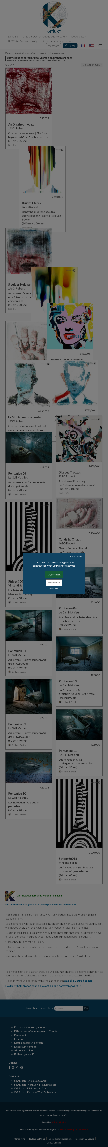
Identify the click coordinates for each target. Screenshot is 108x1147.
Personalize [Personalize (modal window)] (54, 582)
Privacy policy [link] (53, 588)
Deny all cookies (75, 556)
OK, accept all (54, 574)
